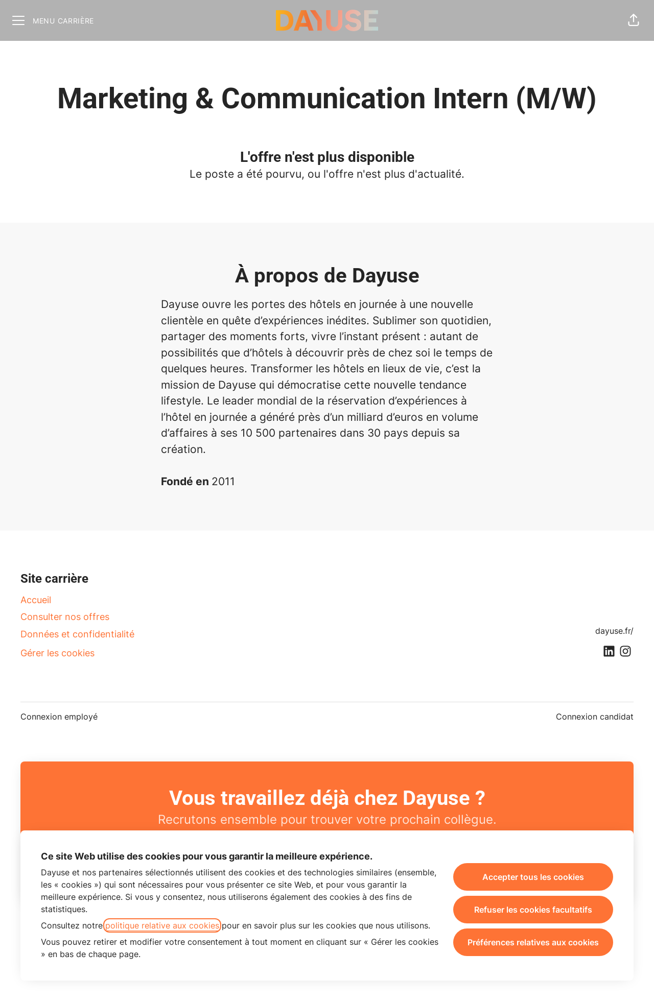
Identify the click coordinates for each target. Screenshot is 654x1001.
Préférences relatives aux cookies (533, 942)
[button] (633, 20)
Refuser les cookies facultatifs (533, 909)
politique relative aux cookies (162, 925)
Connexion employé (59, 716)
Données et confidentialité (77, 634)
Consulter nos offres (64, 616)
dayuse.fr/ (614, 631)
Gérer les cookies (57, 653)
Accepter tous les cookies (533, 877)
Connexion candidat (595, 716)
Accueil (35, 599)
